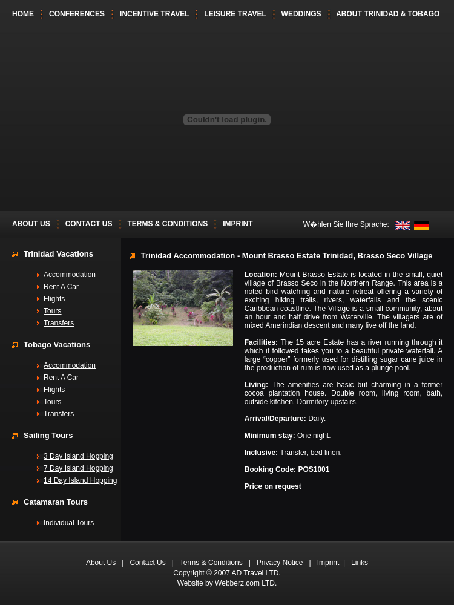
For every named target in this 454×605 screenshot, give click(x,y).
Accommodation (70, 274)
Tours (52, 311)
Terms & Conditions (211, 562)
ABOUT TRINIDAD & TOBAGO (387, 14)
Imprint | (334, 562)
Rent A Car (61, 287)
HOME (23, 14)
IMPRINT (237, 224)
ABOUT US (31, 224)
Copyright (188, 573)
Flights (54, 299)
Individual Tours (69, 522)
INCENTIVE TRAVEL (154, 14)
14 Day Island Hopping (80, 480)
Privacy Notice (280, 562)
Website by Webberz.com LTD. (227, 583)
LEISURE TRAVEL (235, 14)
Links (359, 562)
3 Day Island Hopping (78, 456)
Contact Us (147, 562)
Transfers (59, 323)
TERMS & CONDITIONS (168, 224)
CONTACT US (89, 224)
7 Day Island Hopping (78, 468)
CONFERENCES (77, 14)
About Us (101, 562)
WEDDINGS (301, 14)
